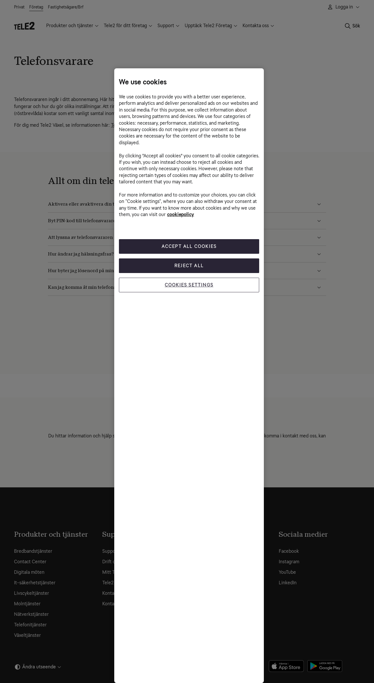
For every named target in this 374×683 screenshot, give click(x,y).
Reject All (189, 265)
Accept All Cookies (189, 246)
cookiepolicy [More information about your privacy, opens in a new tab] (180, 214)
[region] (189, 375)
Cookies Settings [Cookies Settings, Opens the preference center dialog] (189, 285)
